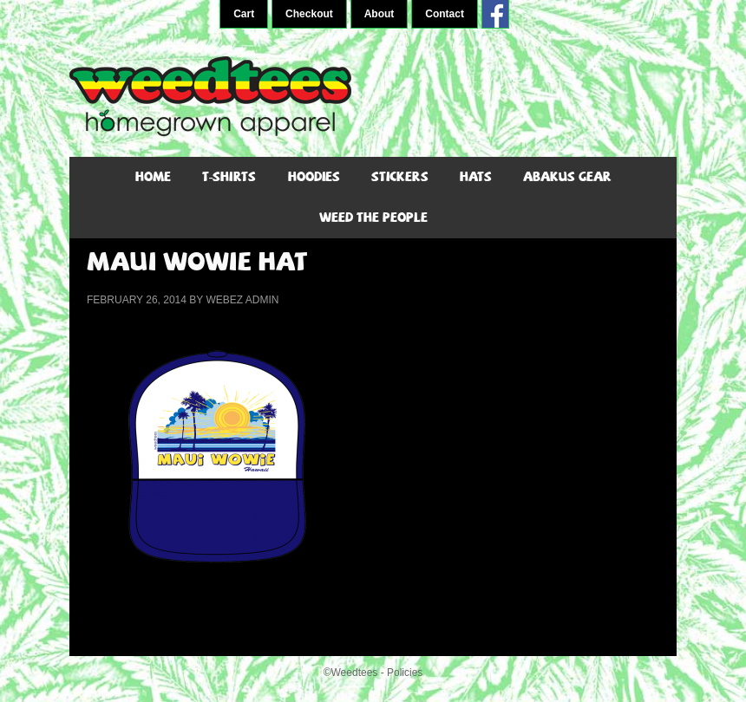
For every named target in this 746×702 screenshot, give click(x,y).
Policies (404, 672)
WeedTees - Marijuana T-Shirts (373, 96)
